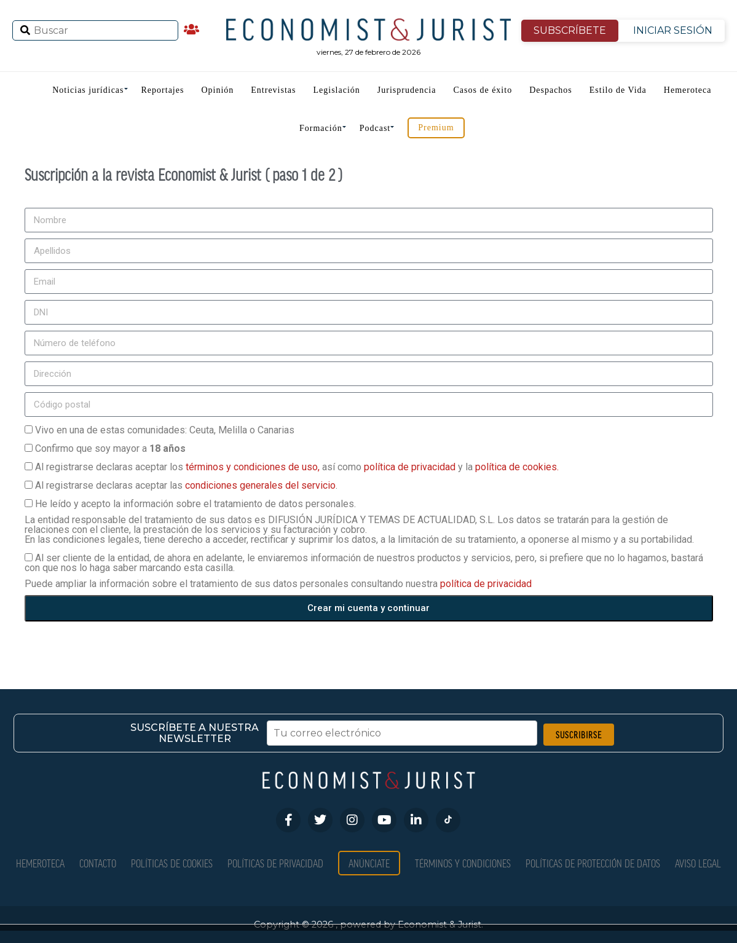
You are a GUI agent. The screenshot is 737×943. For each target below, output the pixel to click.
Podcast (375, 128)
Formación (320, 128)
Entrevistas (273, 90)
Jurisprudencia (406, 90)
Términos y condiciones (463, 863)
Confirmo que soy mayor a (110, 448)
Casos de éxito (482, 90)
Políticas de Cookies (172, 863)
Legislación (336, 90)
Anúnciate (369, 863)
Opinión (217, 90)
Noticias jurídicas (88, 90)
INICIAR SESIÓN (672, 30)
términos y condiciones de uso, (254, 467)
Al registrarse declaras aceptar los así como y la (297, 467)
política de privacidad (411, 467)
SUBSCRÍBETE (570, 30)
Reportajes (162, 90)
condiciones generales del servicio (260, 485)
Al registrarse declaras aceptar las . (186, 485)
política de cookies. (517, 467)
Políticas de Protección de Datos (593, 863)
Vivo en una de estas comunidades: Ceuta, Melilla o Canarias (164, 430)
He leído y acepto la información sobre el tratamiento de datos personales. (195, 504)
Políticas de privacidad (275, 863)
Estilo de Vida (618, 90)
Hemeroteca (688, 90)
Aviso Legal (698, 863)
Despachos (550, 90)
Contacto (97, 863)
